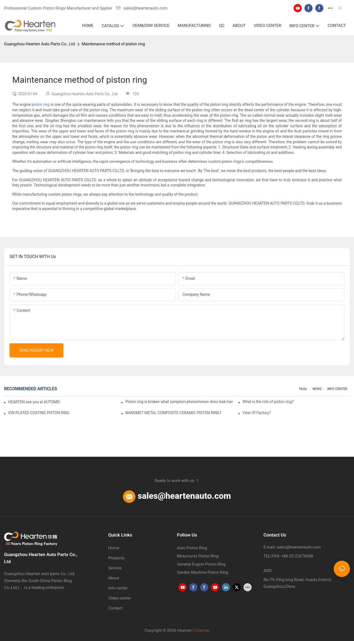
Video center (119, 598)
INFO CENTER (337, 389)
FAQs (303, 389)
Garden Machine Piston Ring (202, 572)
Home (113, 547)
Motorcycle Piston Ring (198, 556)
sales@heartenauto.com (141, 8)
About (113, 578)
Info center (118, 588)
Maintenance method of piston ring (113, 44)
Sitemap (202, 630)
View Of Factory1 (256, 413)
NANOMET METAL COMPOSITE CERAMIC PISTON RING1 (173, 413)
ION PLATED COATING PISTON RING (39, 413)
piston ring (41, 104)
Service (115, 568)
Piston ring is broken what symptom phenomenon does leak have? (179, 401)
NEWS (317, 389)
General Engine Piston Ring (201, 564)
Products (116, 558)
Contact (115, 608)
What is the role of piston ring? (268, 401)
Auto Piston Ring (192, 547)
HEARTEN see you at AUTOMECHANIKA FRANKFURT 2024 (34, 402)
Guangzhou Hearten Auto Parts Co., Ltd (39, 44)
